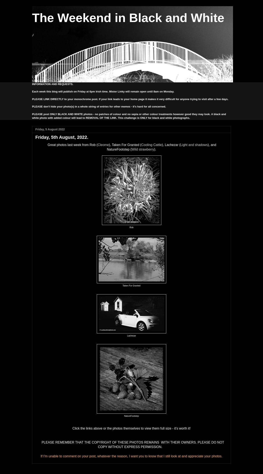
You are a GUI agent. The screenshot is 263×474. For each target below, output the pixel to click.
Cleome (103, 145)
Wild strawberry (143, 149)
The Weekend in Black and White (128, 18)
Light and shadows (194, 145)
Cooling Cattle (151, 145)
